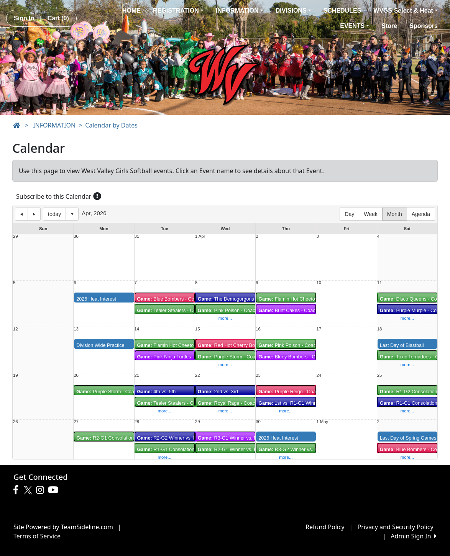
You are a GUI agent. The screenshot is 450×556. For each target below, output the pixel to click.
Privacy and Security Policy (396, 527)
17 (318, 329)
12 (15, 329)
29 (15, 236)
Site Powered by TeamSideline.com (63, 527)
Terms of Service (37, 536)
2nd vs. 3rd (218, 391)
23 (258, 375)
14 (137, 329)
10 (318, 283)
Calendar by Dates (111, 125)
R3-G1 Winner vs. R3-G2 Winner (241, 438)
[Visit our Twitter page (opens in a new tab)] (29, 490)
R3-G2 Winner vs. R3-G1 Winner (301, 449)
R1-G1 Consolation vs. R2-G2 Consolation (191, 449)
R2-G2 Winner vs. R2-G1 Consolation (185, 438)
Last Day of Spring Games (408, 438)
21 (137, 375)
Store (389, 26)
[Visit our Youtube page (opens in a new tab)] (55, 490)
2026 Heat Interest (96, 299)
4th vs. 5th (156, 391)
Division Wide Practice (100, 345)
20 (76, 375)
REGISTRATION (178, 10)
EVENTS (354, 26)
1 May (322, 422)
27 (76, 422)
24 (318, 375)
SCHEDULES (342, 10)
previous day (21, 214)
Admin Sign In (414, 536)
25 (379, 375)
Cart (58, 18)
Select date (72, 214)
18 (379, 329)
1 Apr (200, 236)
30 (76, 236)
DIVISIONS (293, 10)
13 (76, 329)
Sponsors (423, 26)
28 (137, 422)
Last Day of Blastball (402, 345)
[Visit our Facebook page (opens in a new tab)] (17, 490)
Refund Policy (325, 527)
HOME (131, 10)
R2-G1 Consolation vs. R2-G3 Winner (124, 438)
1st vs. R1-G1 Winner (289, 403)
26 (15, 422)
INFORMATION (239, 10)
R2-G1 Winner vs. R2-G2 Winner (241, 449)
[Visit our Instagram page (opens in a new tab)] (42, 490)
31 (137, 236)
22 (197, 375)
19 (15, 375)
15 (197, 329)
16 (258, 329)
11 (379, 283)
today (54, 214)
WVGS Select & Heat (405, 10)
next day (34, 214)
